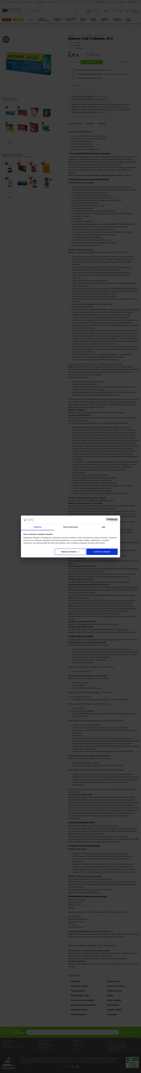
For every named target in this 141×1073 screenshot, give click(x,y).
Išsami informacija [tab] (70, 527)
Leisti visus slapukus (102, 552)
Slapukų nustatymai (70, 552)
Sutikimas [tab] (37, 527)
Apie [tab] (103, 527)
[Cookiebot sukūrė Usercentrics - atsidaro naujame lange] (108, 519)
